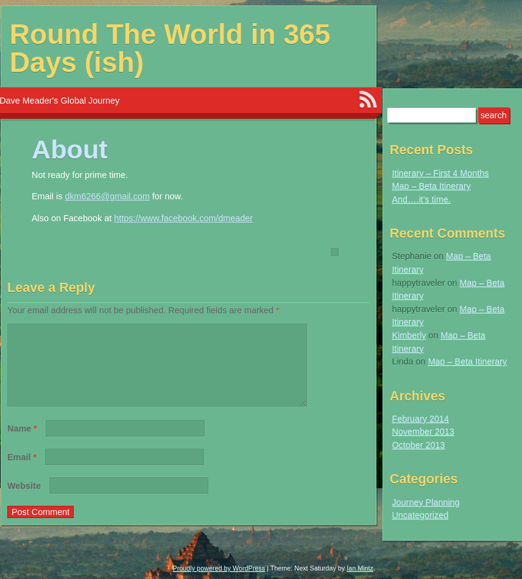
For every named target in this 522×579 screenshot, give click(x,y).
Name (22, 443)
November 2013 (423, 431)
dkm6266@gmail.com (107, 196)
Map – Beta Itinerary (431, 186)
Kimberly (409, 335)
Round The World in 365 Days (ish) (170, 48)
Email (22, 472)
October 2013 (418, 445)
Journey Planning (425, 502)
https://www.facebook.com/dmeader (183, 218)
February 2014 (420, 419)
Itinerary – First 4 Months (440, 173)
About (70, 149)
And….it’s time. (421, 199)
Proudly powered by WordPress (219, 568)
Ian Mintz (360, 568)
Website (24, 500)
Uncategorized (420, 515)
